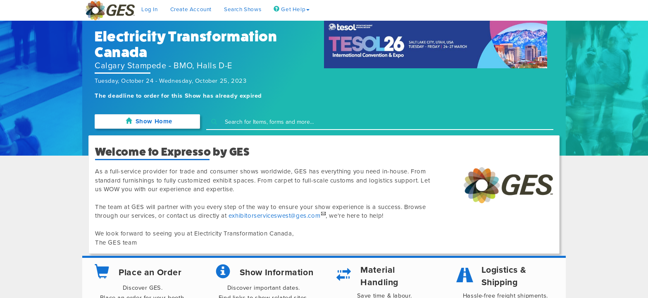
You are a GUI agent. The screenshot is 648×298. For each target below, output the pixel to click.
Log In (149, 9)
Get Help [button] (292, 9)
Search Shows (242, 9)
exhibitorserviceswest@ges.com (274, 215)
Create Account (191, 9)
